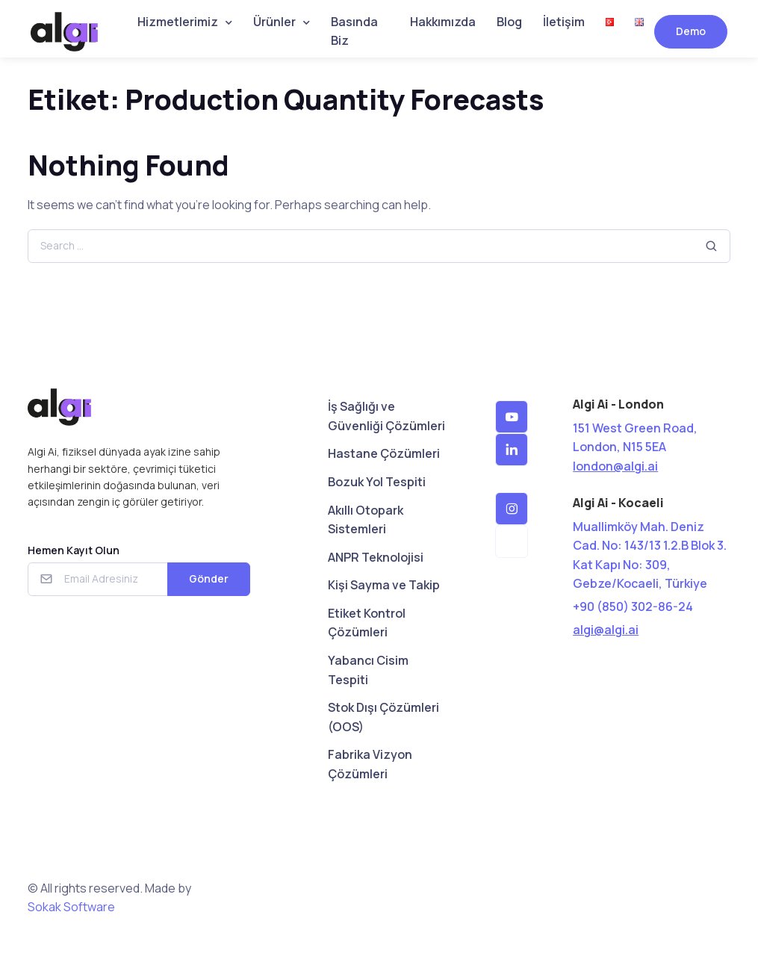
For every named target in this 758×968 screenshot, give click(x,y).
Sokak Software (71, 907)
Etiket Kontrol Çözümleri (367, 623)
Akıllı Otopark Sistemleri (365, 520)
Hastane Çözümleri (384, 453)
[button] (511, 416)
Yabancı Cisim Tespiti (368, 670)
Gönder (209, 578)
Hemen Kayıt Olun (73, 550)
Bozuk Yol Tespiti (377, 482)
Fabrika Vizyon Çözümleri (370, 764)
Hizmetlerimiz (177, 21)
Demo (691, 31)
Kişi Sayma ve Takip (384, 585)
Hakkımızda (443, 21)
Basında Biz (354, 31)
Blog (509, 21)
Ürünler (274, 21)
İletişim (564, 21)
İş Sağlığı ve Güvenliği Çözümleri (386, 416)
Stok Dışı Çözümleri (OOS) (383, 717)
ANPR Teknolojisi (375, 557)
